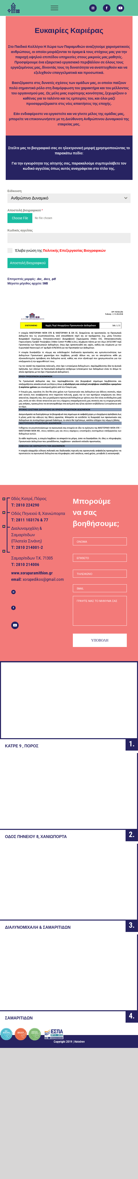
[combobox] (69, 198)
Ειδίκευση (14, 191)
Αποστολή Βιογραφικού (28, 263)
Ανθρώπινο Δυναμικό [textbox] (29, 198)
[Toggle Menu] (54, 8)
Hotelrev (79, 1041)
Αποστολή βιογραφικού (25, 210)
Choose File (20, 218)
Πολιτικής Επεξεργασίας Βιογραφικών (74, 251)
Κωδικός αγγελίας (20, 230)
